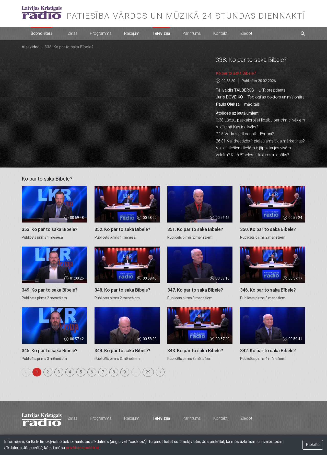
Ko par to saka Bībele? (236, 73)
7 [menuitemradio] (103, 372)
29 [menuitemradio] (148, 372)
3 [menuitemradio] (59, 372)
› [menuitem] (160, 372)
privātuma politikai (82, 447)
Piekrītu (313, 444)
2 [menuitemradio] (48, 372)
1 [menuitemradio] (37, 372)
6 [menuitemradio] (92, 372)
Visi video (31, 47)
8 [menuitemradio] (114, 372)
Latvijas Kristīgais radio (42, 12)
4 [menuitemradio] (70, 372)
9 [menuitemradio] (125, 372)
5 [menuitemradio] (81, 372)
